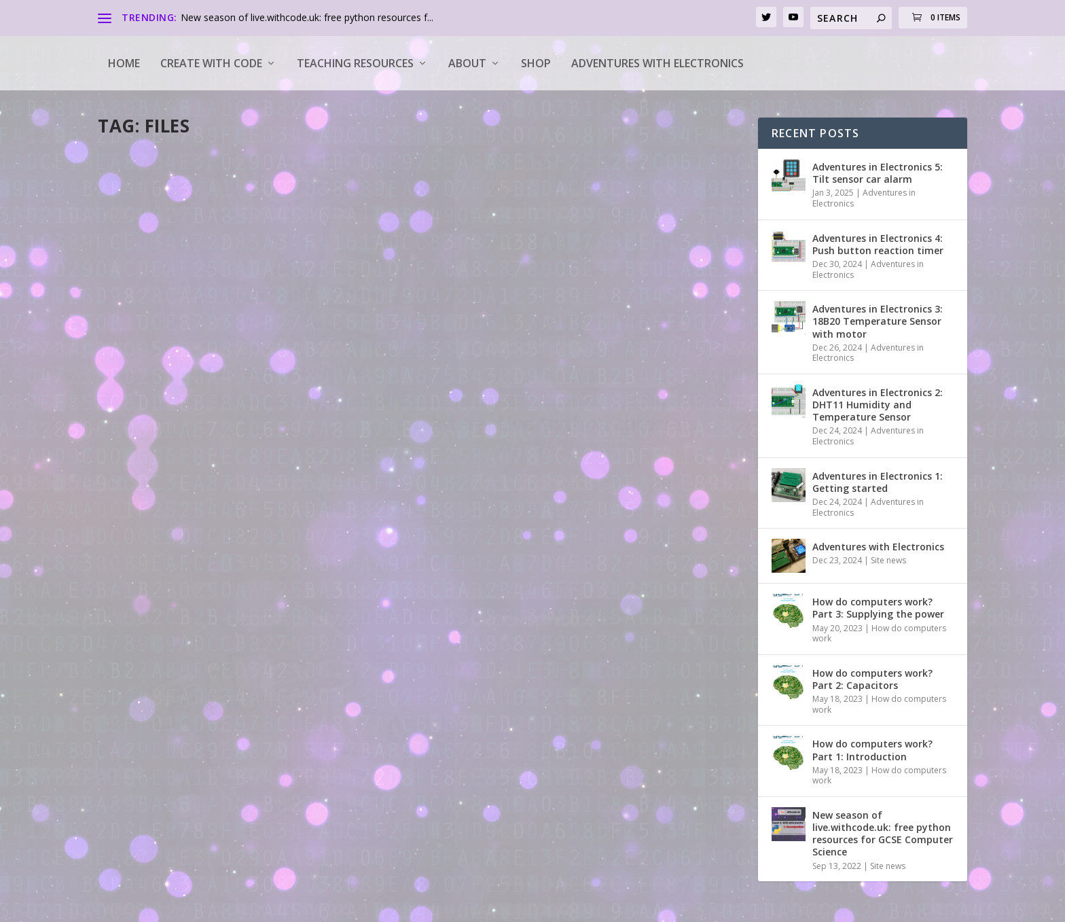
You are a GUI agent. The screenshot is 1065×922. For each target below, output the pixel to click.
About (467, 63)
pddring (138, 364)
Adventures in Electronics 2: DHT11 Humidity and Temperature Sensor (877, 404)
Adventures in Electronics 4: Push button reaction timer (877, 244)
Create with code (211, 63)
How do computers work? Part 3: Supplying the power (878, 607)
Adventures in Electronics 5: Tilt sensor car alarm (877, 172)
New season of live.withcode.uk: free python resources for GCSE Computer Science (882, 834)
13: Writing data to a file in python (555, 342)
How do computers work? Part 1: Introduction (872, 749)
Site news (888, 560)
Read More (147, 433)
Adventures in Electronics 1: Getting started (877, 482)
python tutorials (279, 364)
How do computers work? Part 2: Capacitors (872, 679)
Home (124, 63)
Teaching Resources (355, 63)
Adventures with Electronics (657, 63)
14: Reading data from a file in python (232, 342)
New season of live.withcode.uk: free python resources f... (307, 17)
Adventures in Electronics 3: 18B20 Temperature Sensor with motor (877, 321)
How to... (228, 364)
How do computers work (879, 633)
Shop (536, 63)
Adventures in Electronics (864, 198)
